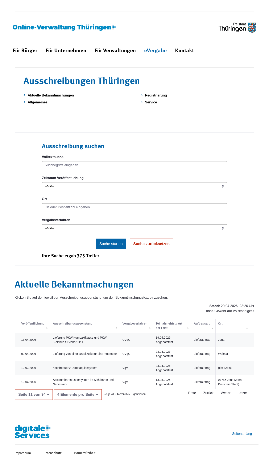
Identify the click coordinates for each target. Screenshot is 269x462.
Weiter (226, 393)
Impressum (23, 453)
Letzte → (244, 393)
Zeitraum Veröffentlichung (62, 178)
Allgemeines (37, 102)
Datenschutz (53, 453)
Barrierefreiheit (84, 453)
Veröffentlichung (32, 323)
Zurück (208, 393)
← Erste (190, 393)
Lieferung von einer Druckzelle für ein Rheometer (85, 353)
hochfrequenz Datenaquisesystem (75, 368)
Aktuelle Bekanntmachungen (51, 95)
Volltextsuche (52, 157)
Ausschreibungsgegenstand (72, 323)
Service (151, 102)
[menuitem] (25, 51)
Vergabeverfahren (56, 220)
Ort (44, 199)
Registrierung (156, 95)
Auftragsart (202, 323)
